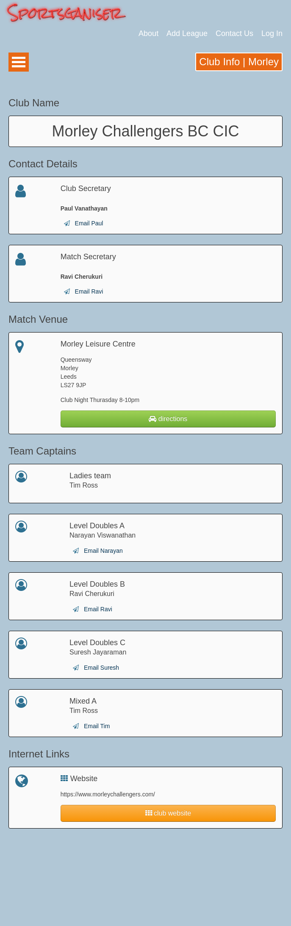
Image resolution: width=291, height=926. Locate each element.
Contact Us (234, 33)
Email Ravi (89, 291)
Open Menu (18, 62)
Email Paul (89, 223)
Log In (272, 33)
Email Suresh (101, 667)
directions (168, 418)
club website (168, 813)
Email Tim (97, 726)
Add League (187, 33)
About (148, 33)
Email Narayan (103, 550)
